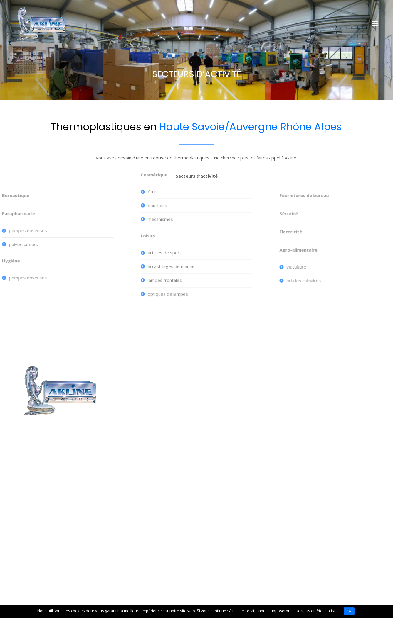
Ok (349, 611)
